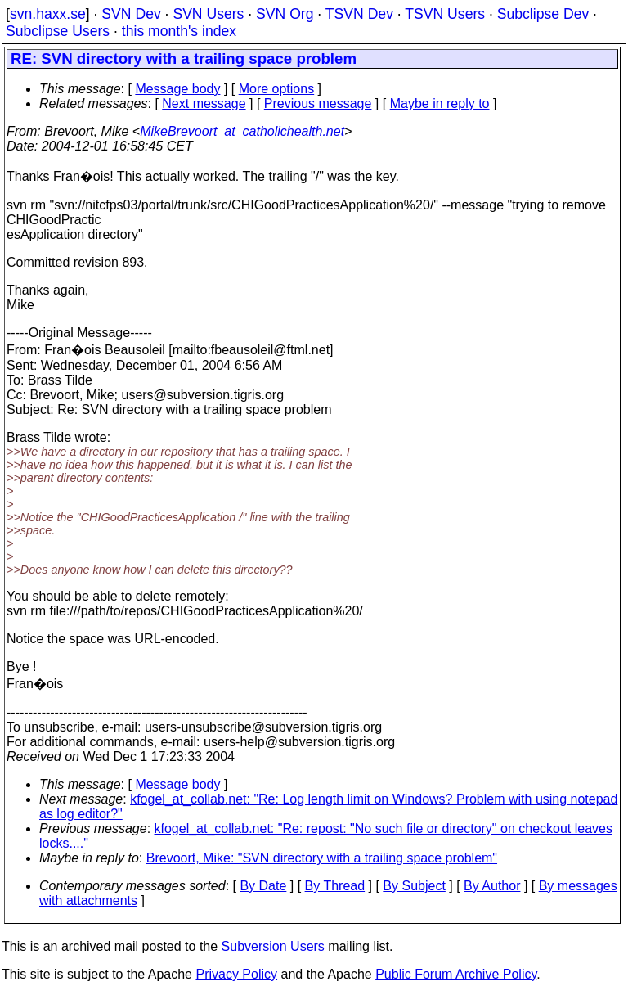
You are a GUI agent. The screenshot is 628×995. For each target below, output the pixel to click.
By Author (492, 886)
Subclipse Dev (543, 14)
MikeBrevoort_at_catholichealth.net (242, 131)
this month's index (179, 31)
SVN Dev (130, 14)
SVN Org (284, 14)
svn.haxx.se (48, 14)
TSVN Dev (359, 14)
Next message (203, 103)
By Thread (335, 886)
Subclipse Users (58, 31)
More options (277, 89)
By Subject (414, 886)
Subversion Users (273, 946)
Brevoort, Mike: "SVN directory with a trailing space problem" (321, 858)
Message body (177, 89)
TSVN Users (445, 14)
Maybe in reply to (440, 103)
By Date (263, 886)
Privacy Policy (236, 974)
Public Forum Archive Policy (455, 974)
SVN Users (208, 14)
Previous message (318, 103)
